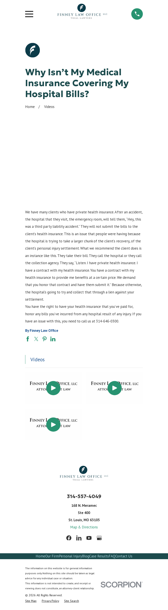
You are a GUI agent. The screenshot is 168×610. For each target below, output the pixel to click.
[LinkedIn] (78, 537)
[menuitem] (31, 600)
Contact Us (123, 556)
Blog (85, 556)
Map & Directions (84, 527)
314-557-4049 (84, 496)
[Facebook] (68, 537)
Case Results (99, 556)
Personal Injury (70, 556)
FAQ (112, 556)
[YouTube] (88, 537)
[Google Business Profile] (99, 537)
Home (40, 556)
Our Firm (52, 556)
